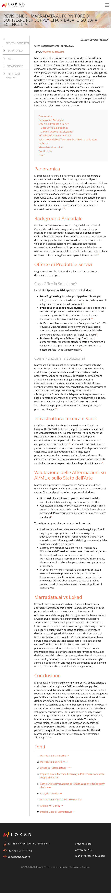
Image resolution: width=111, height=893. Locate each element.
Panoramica (45, 116)
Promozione (15, 66)
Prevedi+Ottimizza (17, 43)
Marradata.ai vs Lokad (51, 147)
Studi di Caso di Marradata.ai (56, 811)
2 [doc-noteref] (64, 208)
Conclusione (45, 151)
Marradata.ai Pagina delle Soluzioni (59, 799)
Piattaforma (15, 50)
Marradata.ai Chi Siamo (53, 755)
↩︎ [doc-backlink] (68, 755)
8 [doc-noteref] (69, 443)
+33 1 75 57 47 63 (22, 850)
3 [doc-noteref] (98, 254)
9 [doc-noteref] (51, 516)
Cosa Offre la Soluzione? (54, 127)
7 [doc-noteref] (80, 348)
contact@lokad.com (19, 856)
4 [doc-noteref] (91, 318)
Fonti (41, 155)
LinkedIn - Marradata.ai (53, 767)
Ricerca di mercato (13, 75)
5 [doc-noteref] (93, 318)
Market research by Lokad (90, 855)
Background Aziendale (51, 120)
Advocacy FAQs (83, 850)
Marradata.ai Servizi (51, 761)
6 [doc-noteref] (97, 333)
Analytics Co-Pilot (49, 793)
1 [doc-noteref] (63, 208)
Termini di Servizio (80, 867)
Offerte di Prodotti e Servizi (54, 123)
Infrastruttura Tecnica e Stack (55, 135)
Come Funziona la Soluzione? (57, 131)
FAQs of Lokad (83, 843)
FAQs (10, 58)
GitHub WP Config (50, 805)
